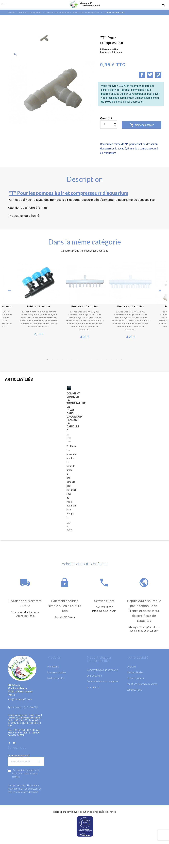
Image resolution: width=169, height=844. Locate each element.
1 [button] (47, 359)
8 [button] (82, 359)
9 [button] (87, 359)
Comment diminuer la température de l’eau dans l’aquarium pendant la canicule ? (69, 411)
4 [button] (62, 359)
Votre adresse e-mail (19, 755)
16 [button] (121, 359)
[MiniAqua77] (84, 4)
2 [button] (52, 359)
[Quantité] (109, 124)
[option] (44, 38)
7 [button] (77, 359)
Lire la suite (69, 526)
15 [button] (116, 359)
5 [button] (67, 359)
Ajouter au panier (142, 125)
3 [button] (57, 359)
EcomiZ (69, 811)
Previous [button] (9, 290)
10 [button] (92, 359)
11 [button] (97, 359)
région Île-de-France (105, 811)
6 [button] (72, 359)
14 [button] (111, 359)
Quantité (106, 118)
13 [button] (106, 359)
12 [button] (101, 359)
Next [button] (160, 290)
